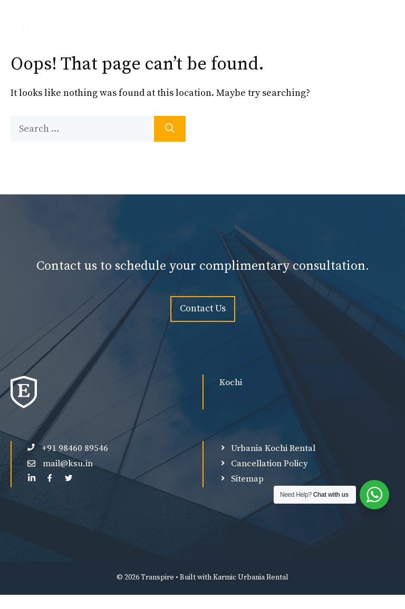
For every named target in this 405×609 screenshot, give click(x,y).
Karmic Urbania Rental (250, 577)
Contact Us (203, 308)
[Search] (170, 129)
